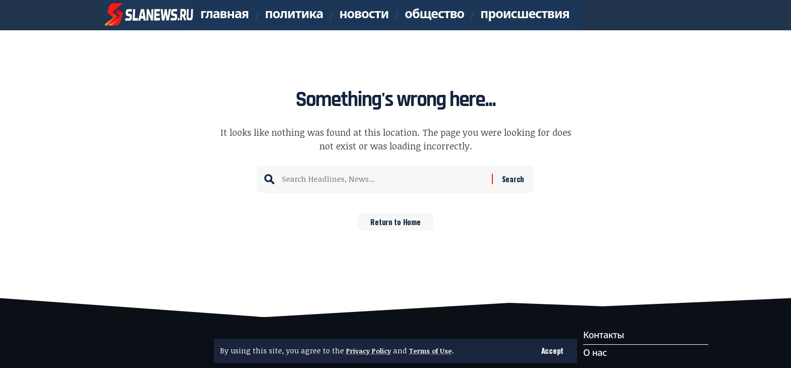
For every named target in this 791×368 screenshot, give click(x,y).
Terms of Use (437, 350)
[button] (552, 350)
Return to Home (395, 225)
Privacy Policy (371, 350)
